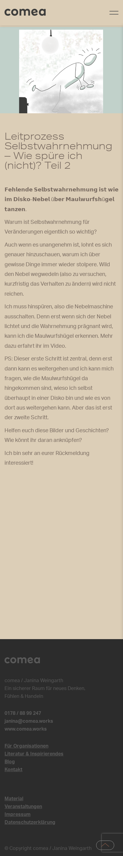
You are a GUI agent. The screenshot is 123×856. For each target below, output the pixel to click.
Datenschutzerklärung (30, 822)
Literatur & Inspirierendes (34, 753)
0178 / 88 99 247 (23, 713)
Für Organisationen (26, 746)
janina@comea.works (29, 721)
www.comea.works (26, 729)
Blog (10, 761)
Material (14, 798)
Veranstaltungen (23, 806)
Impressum (18, 814)
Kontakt (13, 769)
